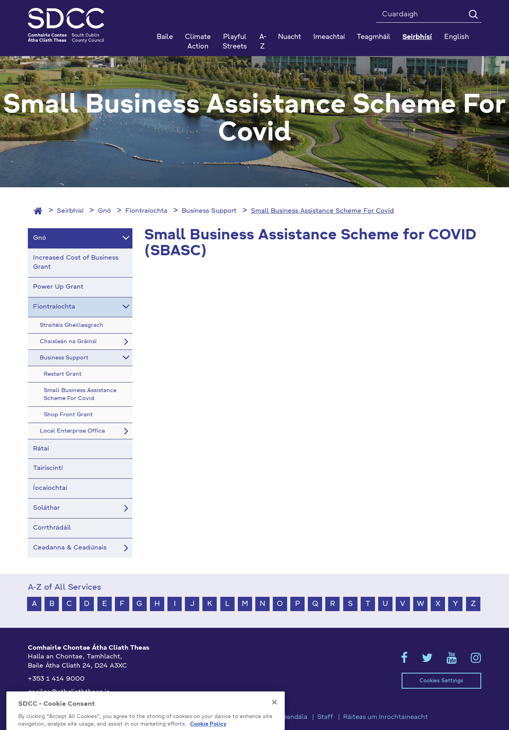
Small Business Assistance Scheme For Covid (322, 211)
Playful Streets (235, 42)
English (456, 37)
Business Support (209, 211)
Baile (165, 37)
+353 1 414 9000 (56, 679)
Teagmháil (373, 37)
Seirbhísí (70, 211)
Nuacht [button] (289, 37)
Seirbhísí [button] (417, 37)
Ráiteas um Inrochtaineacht (385, 717)
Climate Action (198, 42)
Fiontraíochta (146, 211)
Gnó (104, 211)
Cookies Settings (441, 680)
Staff (325, 717)
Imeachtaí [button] (329, 37)
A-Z (262, 42)
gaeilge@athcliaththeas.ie (69, 692)
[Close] (274, 716)
